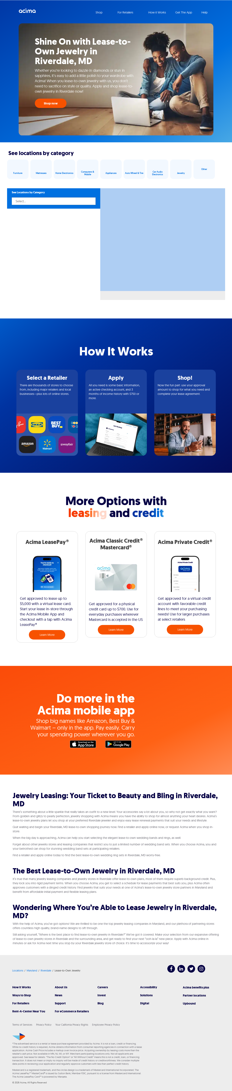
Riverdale (46, 970)
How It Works (21, 987)
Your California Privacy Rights (71, 1024)
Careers (102, 987)
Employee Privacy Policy (106, 1024)
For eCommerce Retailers (72, 1011)
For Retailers (20, 1003)
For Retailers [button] (126, 12)
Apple (85, 745)
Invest (101, 995)
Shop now (51, 103)
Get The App (183, 12)
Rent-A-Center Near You (28, 1011)
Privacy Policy (43, 1024)
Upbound (189, 1003)
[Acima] (18, 1036)
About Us (61, 987)
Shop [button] (99, 12)
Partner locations (194, 995)
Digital (144, 1003)
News (58, 995)
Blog (100, 1003)
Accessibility (148, 987)
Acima (27, 12)
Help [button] (204, 12)
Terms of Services (22, 1024)
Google (120, 745)
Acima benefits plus (196, 987)
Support (60, 1003)
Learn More (47, 635)
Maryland (32, 970)
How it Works (157, 12)
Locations (17, 970)
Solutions (146, 995)
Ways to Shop (21, 995)
